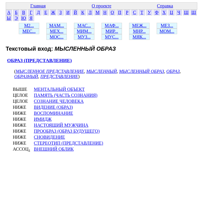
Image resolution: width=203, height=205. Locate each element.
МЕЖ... (139, 25)
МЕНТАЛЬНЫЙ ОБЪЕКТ (59, 89)
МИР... (111, 31)
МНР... (139, 31)
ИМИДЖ (43, 119)
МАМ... (56, 25)
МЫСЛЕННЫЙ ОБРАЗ (141, 71)
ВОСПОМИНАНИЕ (53, 113)
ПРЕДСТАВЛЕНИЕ (59, 76)
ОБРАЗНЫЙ (26, 76)
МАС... (84, 25)
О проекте (101, 5)
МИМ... (84, 31)
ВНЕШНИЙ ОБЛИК (54, 149)
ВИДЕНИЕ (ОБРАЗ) (53, 107)
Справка (165, 5)
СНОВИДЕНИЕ (49, 137)
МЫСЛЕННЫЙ (101, 71)
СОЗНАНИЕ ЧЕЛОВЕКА (59, 101)
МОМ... (167, 31)
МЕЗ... (167, 25)
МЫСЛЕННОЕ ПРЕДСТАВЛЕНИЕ (50, 71)
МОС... (57, 36)
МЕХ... (56, 31)
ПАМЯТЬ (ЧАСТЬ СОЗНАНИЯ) (66, 95)
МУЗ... (84, 36)
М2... (29, 25)
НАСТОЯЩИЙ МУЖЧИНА (61, 125)
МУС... (112, 36)
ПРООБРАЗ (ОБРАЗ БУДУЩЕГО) (67, 131)
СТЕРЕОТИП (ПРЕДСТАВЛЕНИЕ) (68, 143)
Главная (38, 5)
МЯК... (139, 36)
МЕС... (29, 31)
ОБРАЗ (173, 71)
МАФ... (112, 25)
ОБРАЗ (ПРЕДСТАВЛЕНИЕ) (39, 60)
